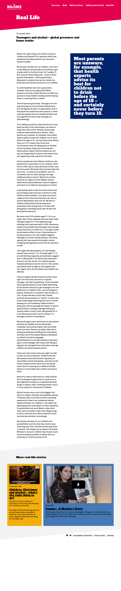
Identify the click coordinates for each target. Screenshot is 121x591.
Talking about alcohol (95, 5)
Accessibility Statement (82, 581)
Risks (65, 5)
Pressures (56, 5)
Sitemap (110, 581)
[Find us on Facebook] (66, 581)
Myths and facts (76, 5)
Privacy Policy (99, 581)
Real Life (110, 5)
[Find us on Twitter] (69, 581)
